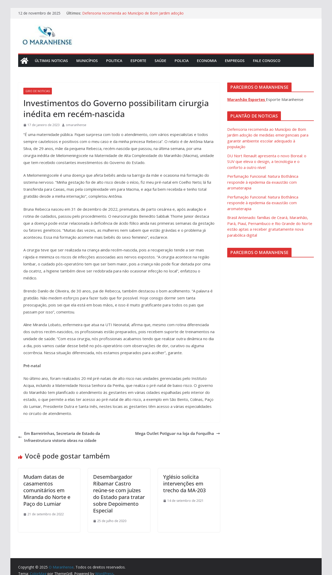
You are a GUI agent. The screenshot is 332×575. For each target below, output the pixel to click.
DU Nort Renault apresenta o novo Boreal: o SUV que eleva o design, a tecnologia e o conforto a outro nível (266, 161)
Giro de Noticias (37, 91)
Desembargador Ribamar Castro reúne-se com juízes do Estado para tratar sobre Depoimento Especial (119, 493)
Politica (114, 60)
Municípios (87, 60)
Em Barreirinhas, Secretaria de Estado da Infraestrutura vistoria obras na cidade (59, 437)
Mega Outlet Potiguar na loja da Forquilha (177, 433)
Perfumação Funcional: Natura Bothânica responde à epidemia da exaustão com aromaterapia (262, 182)
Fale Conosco (266, 60)
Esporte (138, 60)
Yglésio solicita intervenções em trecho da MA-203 (184, 483)
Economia (207, 60)
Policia (182, 60)
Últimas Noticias (51, 60)
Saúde (160, 60)
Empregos (235, 60)
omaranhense (76, 125)
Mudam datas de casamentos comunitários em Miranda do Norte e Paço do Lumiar (46, 490)
